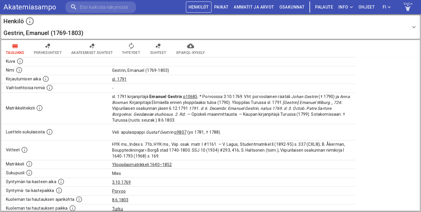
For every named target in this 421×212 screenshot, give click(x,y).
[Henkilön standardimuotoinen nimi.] (19, 70)
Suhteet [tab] (158, 48)
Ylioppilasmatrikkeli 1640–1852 (142, 164)
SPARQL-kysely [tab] (190, 48)
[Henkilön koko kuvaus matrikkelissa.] (39, 108)
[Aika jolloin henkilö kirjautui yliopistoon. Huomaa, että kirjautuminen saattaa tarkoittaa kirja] (45, 79)
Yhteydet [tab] (131, 48)
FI (387, 7)
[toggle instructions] (30, 21)
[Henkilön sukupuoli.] (29, 173)
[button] (210, 27)
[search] (100, 7)
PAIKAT (221, 7)
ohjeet (366, 7)
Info (346, 7)
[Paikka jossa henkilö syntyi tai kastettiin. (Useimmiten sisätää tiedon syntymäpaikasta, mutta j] (59, 190)
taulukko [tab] (15, 48)
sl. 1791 (119, 79)
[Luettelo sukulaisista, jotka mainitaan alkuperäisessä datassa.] (49, 132)
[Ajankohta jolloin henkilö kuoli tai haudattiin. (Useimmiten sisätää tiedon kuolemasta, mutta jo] (79, 199)
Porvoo (119, 191)
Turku (117, 208)
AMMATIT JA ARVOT (253, 7)
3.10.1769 (121, 182)
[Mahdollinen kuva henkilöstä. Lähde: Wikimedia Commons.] (20, 61)
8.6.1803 (120, 200)
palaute (324, 7)
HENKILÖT (198, 7)
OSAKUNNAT (292, 7)
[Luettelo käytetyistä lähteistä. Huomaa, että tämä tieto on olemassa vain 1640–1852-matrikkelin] (24, 150)
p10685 (190, 96)
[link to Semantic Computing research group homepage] (408, 7)
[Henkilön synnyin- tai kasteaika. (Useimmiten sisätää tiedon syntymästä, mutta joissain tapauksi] (61, 181)
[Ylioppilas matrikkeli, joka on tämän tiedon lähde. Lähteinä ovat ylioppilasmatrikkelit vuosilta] (29, 164)
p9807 (180, 132)
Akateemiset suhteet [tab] (92, 48)
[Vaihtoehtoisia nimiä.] (49, 87)
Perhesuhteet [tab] (47, 48)
